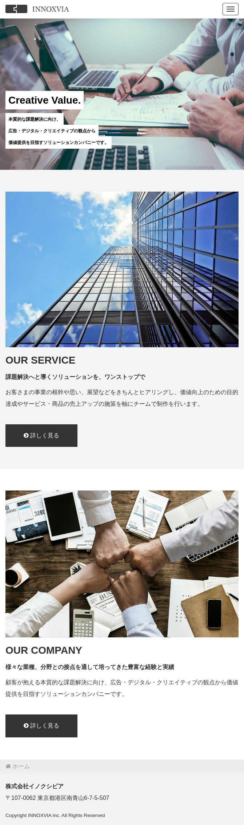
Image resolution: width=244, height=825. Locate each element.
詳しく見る (41, 435)
